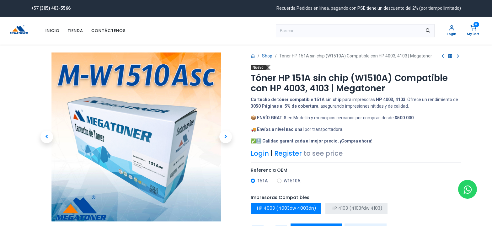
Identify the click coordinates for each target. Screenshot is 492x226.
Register (288, 153)
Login (260, 153)
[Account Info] (451, 31)
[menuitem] (52, 30)
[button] (46, 137)
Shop (267, 55)
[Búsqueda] (428, 30)
